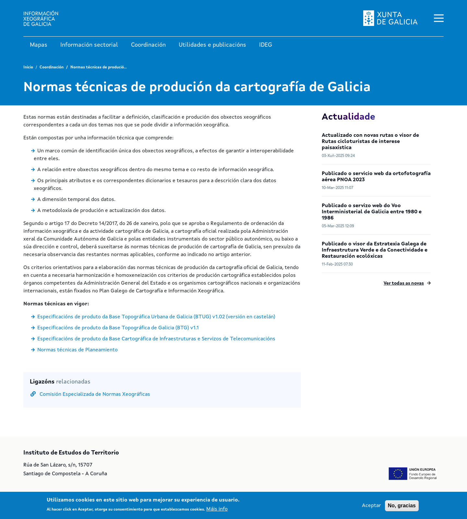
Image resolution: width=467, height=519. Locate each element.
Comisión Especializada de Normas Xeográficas (95, 394)
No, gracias (402, 505)
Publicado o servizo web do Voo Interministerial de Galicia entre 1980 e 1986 (372, 212)
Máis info (217, 509)
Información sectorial (89, 45)
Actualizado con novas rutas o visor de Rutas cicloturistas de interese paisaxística (370, 141)
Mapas (38, 45)
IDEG (265, 45)
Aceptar (371, 505)
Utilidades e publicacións (212, 45)
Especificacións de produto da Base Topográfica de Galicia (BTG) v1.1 (118, 328)
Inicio (28, 67)
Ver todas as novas (404, 283)
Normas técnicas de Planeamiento (77, 350)
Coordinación (148, 45)
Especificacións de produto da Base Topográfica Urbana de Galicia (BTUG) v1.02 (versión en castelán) (156, 317)
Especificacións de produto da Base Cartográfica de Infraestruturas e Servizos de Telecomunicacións (156, 339)
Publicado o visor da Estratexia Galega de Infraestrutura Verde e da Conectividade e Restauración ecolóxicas (374, 250)
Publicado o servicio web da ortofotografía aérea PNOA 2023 (376, 177)
